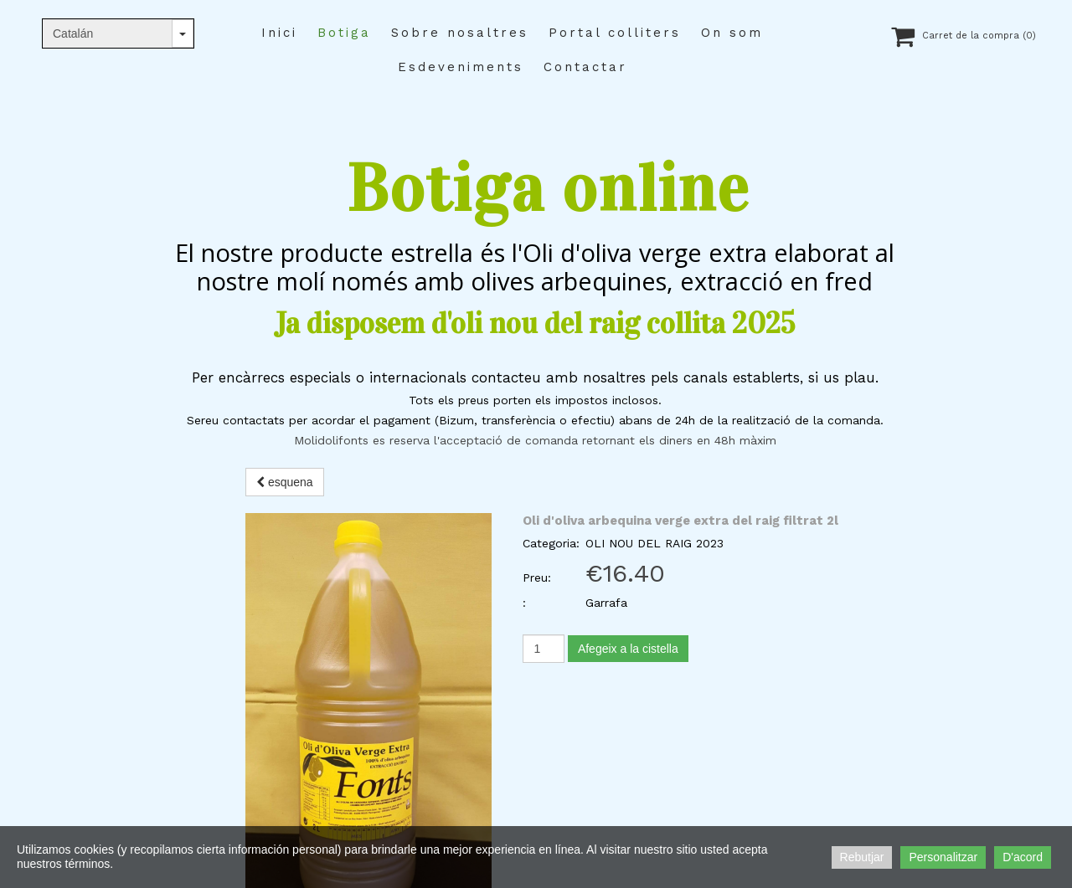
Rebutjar (862, 857)
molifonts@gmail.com (182, 709)
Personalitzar (943, 857)
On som (732, 32)
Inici (279, 32)
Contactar (585, 66)
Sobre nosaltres (459, 32)
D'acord (1022, 857)
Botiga (344, 32)
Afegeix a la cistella (628, 648)
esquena (284, 482)
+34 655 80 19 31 (173, 689)
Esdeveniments (460, 66)
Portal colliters (615, 32)
